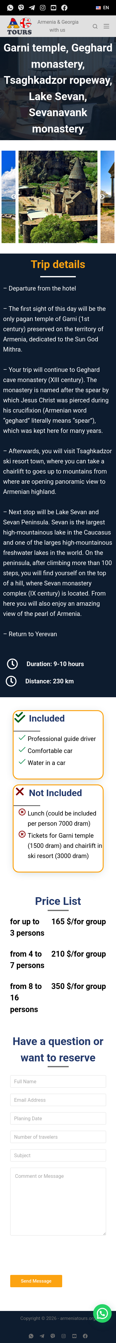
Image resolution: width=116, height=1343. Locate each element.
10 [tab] (95, 225)
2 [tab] (21, 225)
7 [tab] (67, 225)
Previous (14, 197)
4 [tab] (40, 225)
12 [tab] (49, 234)
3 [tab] (30, 225)
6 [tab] (58, 225)
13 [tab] (58, 234)
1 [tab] (12, 225)
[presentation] (57, 1254)
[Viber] (21, 8)
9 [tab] (86, 225)
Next (102, 197)
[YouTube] (53, 8)
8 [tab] (77, 225)
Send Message (36, 1281)
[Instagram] (43, 8)
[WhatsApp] (10, 8)
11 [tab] (104, 225)
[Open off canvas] (106, 26)
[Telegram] (32, 8)
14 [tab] (67, 234)
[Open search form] (95, 26)
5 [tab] (49, 225)
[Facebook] (64, 8)
